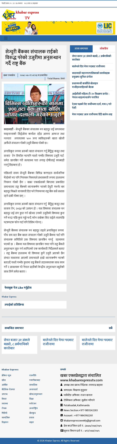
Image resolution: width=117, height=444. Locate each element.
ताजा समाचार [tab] (81, 49)
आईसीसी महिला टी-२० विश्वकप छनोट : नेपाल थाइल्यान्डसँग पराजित (90, 96)
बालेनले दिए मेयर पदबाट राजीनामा (88, 66)
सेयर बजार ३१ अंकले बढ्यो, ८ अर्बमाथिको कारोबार (91, 58)
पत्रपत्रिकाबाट (34, 380)
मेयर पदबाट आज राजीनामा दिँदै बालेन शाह (92, 114)
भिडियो (4, 413)
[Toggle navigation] (6, 38)
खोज (4, 380)
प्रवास (31, 418)
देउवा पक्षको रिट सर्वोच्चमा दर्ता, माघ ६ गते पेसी (91, 106)
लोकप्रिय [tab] (104, 49)
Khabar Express (9, 297)
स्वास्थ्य (5, 404)
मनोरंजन (32, 404)
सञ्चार (31, 422)
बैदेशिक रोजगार (8, 389)
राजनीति (32, 375)
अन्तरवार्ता (33, 389)
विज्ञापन (5, 422)
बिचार (4, 399)
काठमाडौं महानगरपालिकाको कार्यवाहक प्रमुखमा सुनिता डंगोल (91, 75)
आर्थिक (5, 385)
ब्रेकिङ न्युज (6, 375)
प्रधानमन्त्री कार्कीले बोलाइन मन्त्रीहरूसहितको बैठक (85, 85)
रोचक (4, 408)
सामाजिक (33, 385)
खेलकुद (32, 413)
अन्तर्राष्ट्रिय (33, 408)
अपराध (4, 394)
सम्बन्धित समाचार (14, 328)
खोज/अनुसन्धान (35, 394)
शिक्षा (31, 399)
